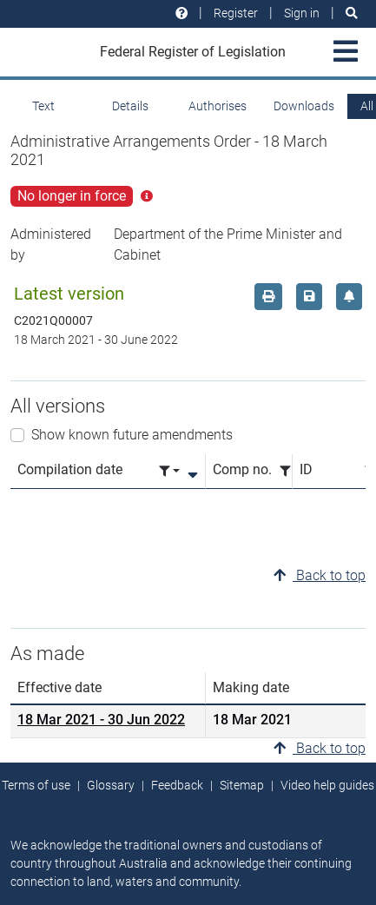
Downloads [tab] (304, 106)
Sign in (302, 13)
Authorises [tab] (217, 106)
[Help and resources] (181, 13)
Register (236, 13)
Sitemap (242, 785)
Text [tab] (43, 106)
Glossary (111, 785)
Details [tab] (130, 106)
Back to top (320, 575)
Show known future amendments (132, 434)
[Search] (352, 13)
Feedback (177, 785)
